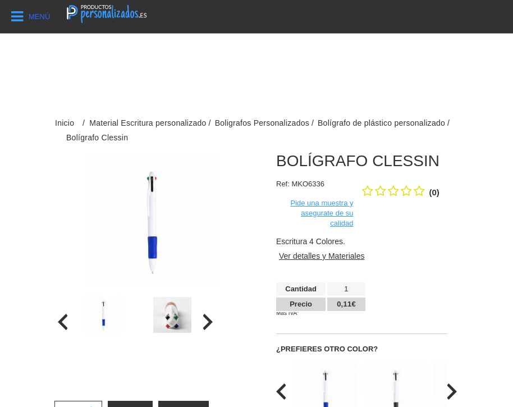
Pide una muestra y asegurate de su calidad (321, 213)
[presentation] (62, 322)
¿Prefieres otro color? (327, 349)
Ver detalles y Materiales (322, 255)
